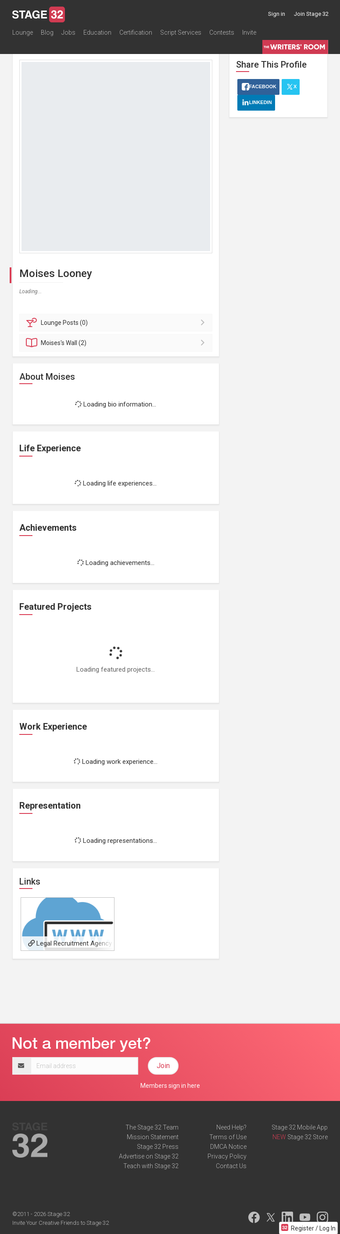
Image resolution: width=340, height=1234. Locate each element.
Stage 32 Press (158, 1146)
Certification (135, 32)
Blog (47, 32)
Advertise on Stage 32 (149, 1156)
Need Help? (231, 1127)
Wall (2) (117, 343)
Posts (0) (117, 322)
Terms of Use (228, 1136)
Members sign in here (170, 1085)
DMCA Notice (228, 1146)
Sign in (276, 14)
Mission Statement (153, 1136)
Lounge (22, 32)
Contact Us (231, 1165)
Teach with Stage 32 (151, 1165)
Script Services (180, 32)
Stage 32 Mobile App (300, 1127)
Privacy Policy (227, 1156)
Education (97, 32)
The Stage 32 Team (152, 1127)
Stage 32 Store (307, 1136)
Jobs (68, 32)
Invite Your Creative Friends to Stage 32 (60, 1223)
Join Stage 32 (311, 14)
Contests (221, 32)
